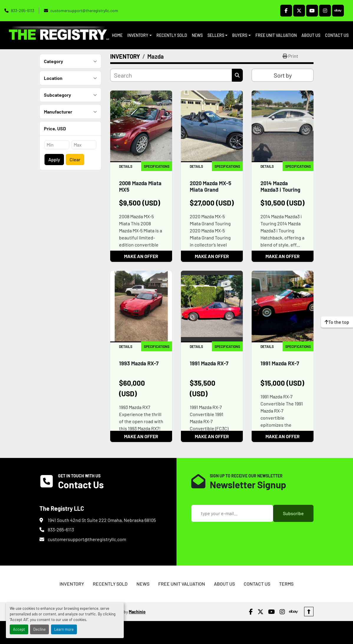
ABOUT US (310, 35)
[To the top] (337, 322)
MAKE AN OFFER (141, 256)
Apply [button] (54, 159)
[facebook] (286, 11)
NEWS (197, 35)
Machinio (137, 611)
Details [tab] (125, 166)
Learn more (64, 629)
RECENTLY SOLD (171, 35)
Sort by (283, 75)
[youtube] (312, 11)
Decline (39, 629)
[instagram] (325, 11)
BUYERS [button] (239, 35)
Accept (19, 629)
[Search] (171, 75)
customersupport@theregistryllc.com (84, 10)
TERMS (286, 583)
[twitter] (299, 11)
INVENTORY (137, 35)
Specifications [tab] (156, 166)
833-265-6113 (22, 10)
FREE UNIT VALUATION (276, 35)
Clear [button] (75, 159)
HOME (117, 35)
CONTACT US (337, 35)
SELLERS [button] (215, 35)
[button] (139, 35)
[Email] (232, 513)
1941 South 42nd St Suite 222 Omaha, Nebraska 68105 (102, 520)
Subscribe (293, 513)
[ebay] (338, 11)
